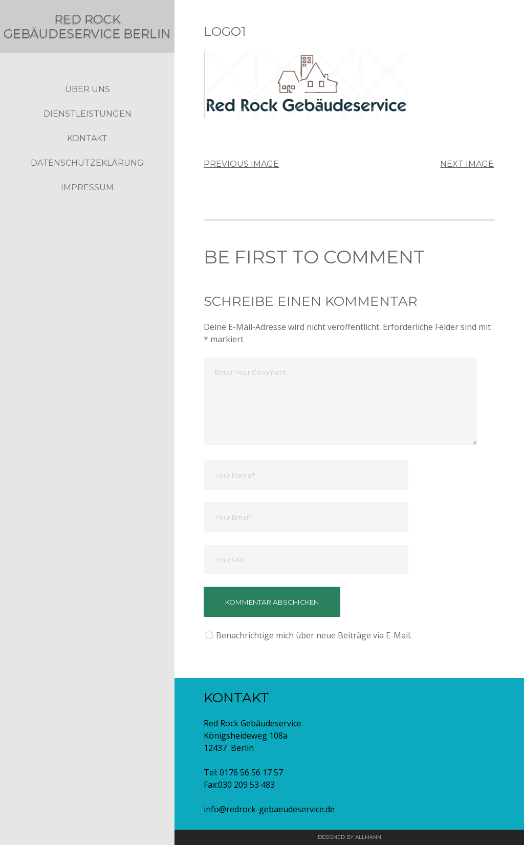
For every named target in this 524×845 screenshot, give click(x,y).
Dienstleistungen (87, 128)
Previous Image (241, 164)
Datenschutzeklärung (87, 177)
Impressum (87, 202)
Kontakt (87, 153)
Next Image (467, 164)
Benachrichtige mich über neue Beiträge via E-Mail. (313, 635)
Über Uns (87, 103)
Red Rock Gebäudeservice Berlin (87, 33)
